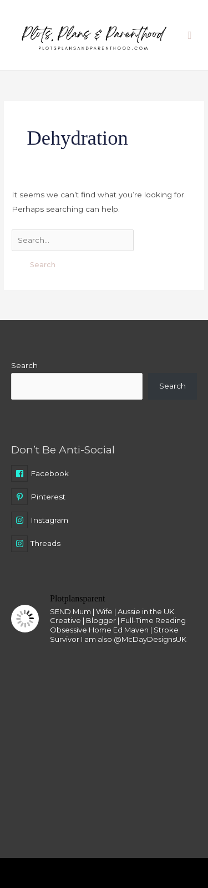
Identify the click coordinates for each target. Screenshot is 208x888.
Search (24, 365)
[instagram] (104, 522)
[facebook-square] (104, 475)
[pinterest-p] (104, 498)
